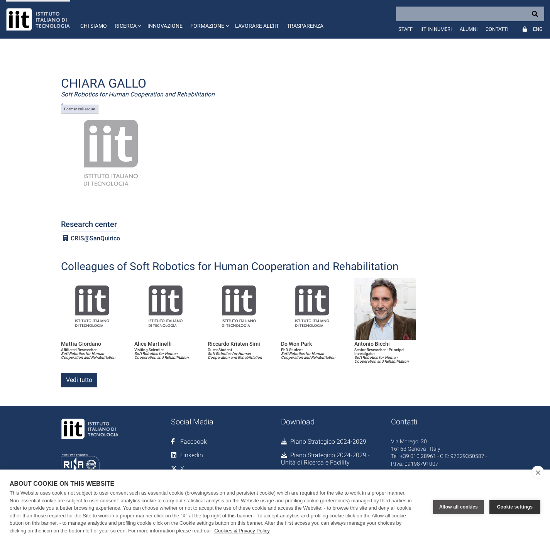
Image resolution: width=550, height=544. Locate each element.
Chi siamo (93, 26)
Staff (405, 29)
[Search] (470, 14)
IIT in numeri (436, 29)
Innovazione (165, 26)
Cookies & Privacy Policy (242, 531)
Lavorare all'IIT (257, 26)
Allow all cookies (458, 507)
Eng (538, 29)
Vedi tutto (79, 380)
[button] (127, 19)
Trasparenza (305, 26)
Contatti (497, 29)
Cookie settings (515, 507)
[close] (537, 472)
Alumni (469, 29)
